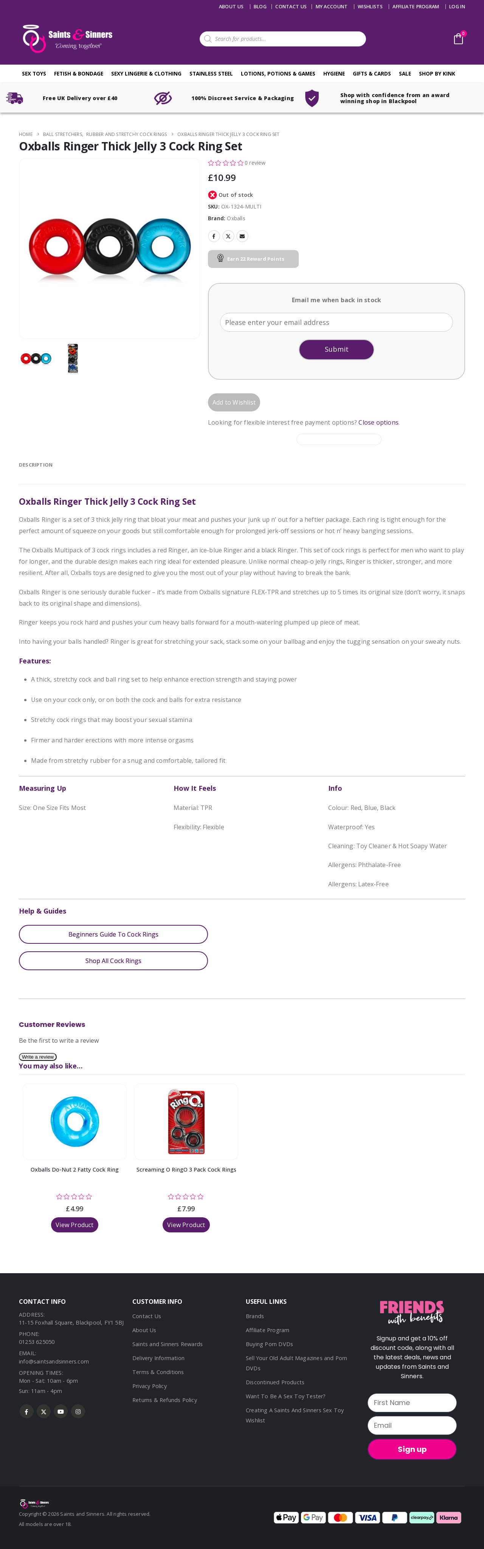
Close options (378, 422)
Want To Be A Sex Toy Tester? (286, 1396)
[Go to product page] (74, 1121)
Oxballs (236, 218)
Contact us (291, 6)
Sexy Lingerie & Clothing (146, 73)
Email (242, 236)
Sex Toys (34, 73)
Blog (260, 6)
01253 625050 (36, 1341)
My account (332, 6)
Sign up (412, 1449)
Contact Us (146, 1316)
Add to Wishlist (234, 402)
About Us (231, 6)
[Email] (412, 1425)
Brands (255, 1316)
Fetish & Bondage (78, 73)
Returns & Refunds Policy (164, 1400)
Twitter (228, 236)
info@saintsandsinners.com (54, 1361)
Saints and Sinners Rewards (167, 1344)
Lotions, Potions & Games (278, 73)
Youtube (61, 1411)
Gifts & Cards (372, 73)
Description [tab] (36, 464)
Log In (457, 6)
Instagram (78, 1411)
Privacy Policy (149, 1386)
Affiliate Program (415, 6)
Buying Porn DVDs (269, 1344)
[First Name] (412, 1402)
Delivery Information (158, 1358)
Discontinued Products (275, 1382)
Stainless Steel (211, 73)
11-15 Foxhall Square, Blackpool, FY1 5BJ (71, 1322)
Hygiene (334, 73)
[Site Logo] (66, 38)
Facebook (214, 236)
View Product (74, 1225)
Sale (405, 73)
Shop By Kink (437, 73)
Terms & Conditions (158, 1372)
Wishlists (370, 6)
